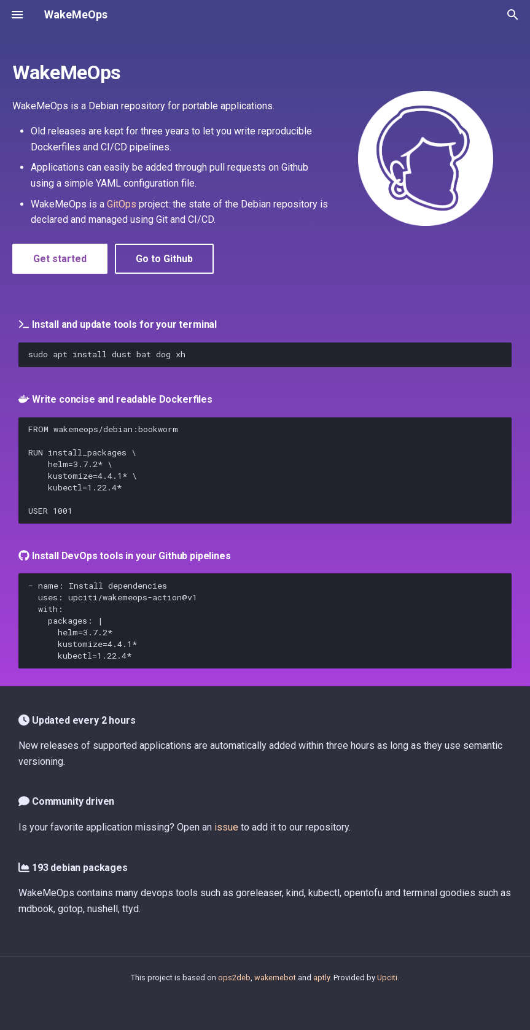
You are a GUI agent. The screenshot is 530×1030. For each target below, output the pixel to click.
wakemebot (275, 977)
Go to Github (164, 259)
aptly (321, 977)
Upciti (387, 977)
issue (226, 827)
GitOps (121, 204)
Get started (60, 259)
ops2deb (234, 977)
